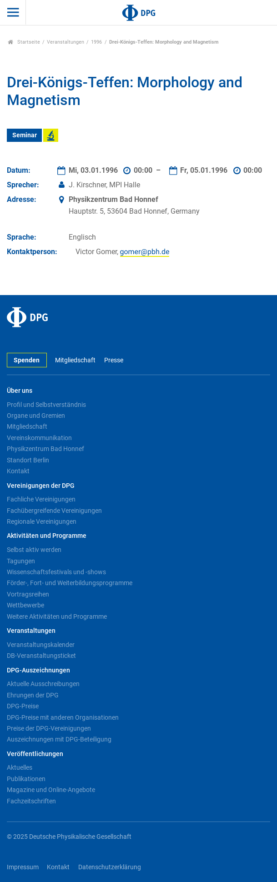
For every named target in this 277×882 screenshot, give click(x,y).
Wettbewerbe (25, 605)
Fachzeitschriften (31, 801)
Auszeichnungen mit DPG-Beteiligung (59, 739)
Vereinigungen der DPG (41, 486)
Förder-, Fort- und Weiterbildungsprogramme (69, 582)
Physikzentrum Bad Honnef (45, 448)
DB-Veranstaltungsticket (41, 655)
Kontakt (18, 471)
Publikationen (26, 778)
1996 (96, 42)
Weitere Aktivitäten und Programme (57, 616)
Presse (113, 360)
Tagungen (21, 561)
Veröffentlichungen (35, 754)
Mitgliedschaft (75, 360)
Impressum (23, 867)
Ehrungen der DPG (33, 695)
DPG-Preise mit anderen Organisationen (63, 717)
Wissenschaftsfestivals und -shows (56, 572)
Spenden (27, 360)
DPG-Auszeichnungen (38, 670)
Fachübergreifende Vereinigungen (54, 510)
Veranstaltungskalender (41, 644)
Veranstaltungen (65, 42)
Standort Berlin (28, 460)
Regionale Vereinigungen (41, 521)
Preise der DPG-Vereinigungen (49, 728)
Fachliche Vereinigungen (41, 499)
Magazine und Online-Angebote (51, 789)
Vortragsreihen (28, 594)
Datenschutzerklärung (109, 867)
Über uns (19, 391)
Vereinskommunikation (39, 437)
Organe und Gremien (36, 415)
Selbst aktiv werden (34, 549)
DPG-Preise (23, 706)
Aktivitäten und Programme (46, 536)
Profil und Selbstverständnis (46, 404)
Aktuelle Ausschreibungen (43, 683)
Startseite (24, 42)
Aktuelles (19, 767)
